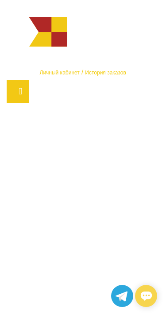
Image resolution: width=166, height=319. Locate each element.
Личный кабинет (60, 73)
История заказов (105, 73)
